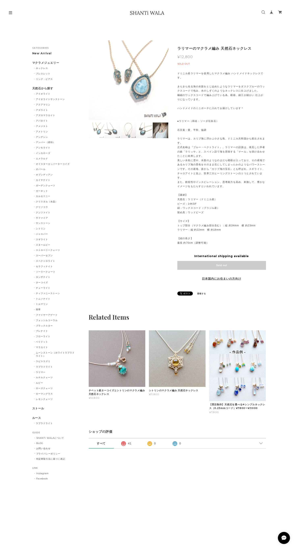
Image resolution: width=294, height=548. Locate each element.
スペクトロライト (45, 261)
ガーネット (42, 191)
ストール (38, 408)
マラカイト (42, 347)
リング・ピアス (44, 79)
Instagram (42, 473)
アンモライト (43, 147)
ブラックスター (44, 325)
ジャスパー (42, 234)
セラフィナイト (44, 266)
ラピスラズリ (43, 361)
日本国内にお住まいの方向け (221, 278)
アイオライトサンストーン (50, 99)
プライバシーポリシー (48, 453)
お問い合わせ (43, 448)
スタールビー (43, 244)
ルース (36, 418)
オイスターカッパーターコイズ (53, 164)
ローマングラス (44, 393)
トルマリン (42, 304)
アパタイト (42, 120)
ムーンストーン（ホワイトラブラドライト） (55, 354)
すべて (101, 443)
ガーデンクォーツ (45, 185)
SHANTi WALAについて (50, 438)
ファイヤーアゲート (47, 314)
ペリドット (42, 341)
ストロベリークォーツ (48, 250)
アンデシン (42, 137)
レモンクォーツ (44, 399)
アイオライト (43, 93)
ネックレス (42, 68)
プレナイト (42, 331)
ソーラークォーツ (45, 271)
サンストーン (43, 223)
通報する (201, 293)
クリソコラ (42, 207)
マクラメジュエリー (45, 63)
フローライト (43, 336)
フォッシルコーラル (47, 320)
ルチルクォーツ (44, 377)
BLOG (39, 443)
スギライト (42, 239)
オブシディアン (44, 174)
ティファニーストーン (48, 293)
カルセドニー (43, 196)
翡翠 (38, 309)
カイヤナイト (43, 180)
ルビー (39, 382)
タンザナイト (43, 277)
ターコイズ (42, 282)
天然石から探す (42, 88)
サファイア (42, 217)
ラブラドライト (44, 366)
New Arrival (42, 53)
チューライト (43, 287)
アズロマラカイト (45, 115)
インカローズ (43, 153)
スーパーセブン (44, 255)
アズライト (42, 110)
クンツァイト (43, 212)
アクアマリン (43, 104)
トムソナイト (43, 298)
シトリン (41, 228)
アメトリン (42, 131)
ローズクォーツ (44, 388)
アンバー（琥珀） (45, 142)
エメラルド (42, 158)
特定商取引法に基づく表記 (50, 458)
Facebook (42, 478)
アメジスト (42, 126)
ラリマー (41, 372)
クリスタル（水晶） (47, 201)
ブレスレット (43, 73)
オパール (41, 169)
